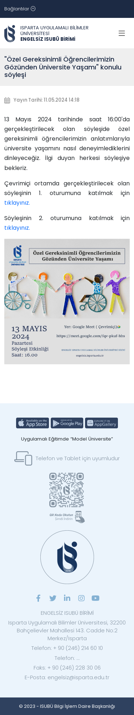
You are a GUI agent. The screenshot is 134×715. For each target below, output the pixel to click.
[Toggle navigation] (19, 9)
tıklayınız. (17, 203)
